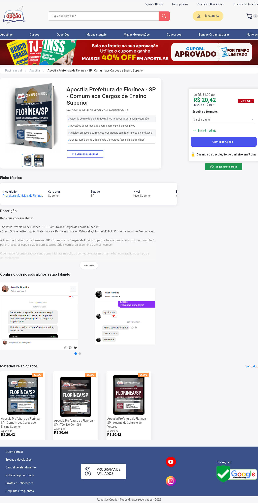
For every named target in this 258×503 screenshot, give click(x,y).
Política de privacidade (20, 475)
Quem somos (14, 451)
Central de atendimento (21, 467)
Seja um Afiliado (154, 4)
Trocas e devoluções (19, 459)
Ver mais (89, 265)
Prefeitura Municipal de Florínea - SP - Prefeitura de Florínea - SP (44, 195)
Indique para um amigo (223, 166)
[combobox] (102, 16)
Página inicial (13, 70)
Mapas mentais (97, 34)
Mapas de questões (137, 34)
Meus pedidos (180, 4)
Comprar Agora (222, 141)
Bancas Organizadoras (214, 34)
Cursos (34, 34)
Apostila (34, 70)
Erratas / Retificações (245, 4)
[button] (75, 353)
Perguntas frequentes (20, 491)
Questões (63, 34)
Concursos (174, 34)
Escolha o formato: (205, 111)
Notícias (252, 34)
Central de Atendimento (210, 4)
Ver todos (252, 366)
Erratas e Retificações (19, 483)
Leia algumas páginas (85, 154)
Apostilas (6, 34)
